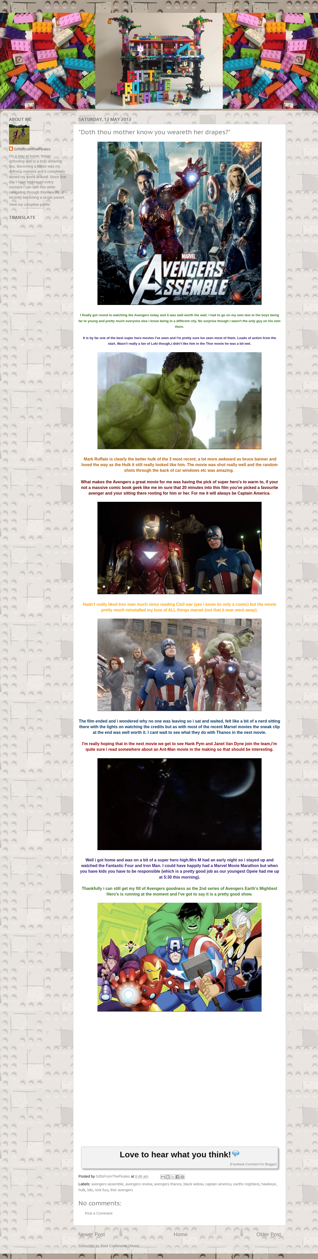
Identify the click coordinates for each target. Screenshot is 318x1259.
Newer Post (91, 1234)
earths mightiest (246, 1184)
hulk (81, 1190)
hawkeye (269, 1184)
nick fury (101, 1190)
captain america (218, 1184)
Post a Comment (98, 1213)
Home (181, 1234)
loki (90, 1190)
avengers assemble (107, 1184)
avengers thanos (167, 1184)
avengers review (138, 1184)
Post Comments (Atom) (120, 1246)
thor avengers (122, 1190)
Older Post (268, 1234)
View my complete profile (29, 205)
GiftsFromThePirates (32, 149)
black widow (193, 1184)
